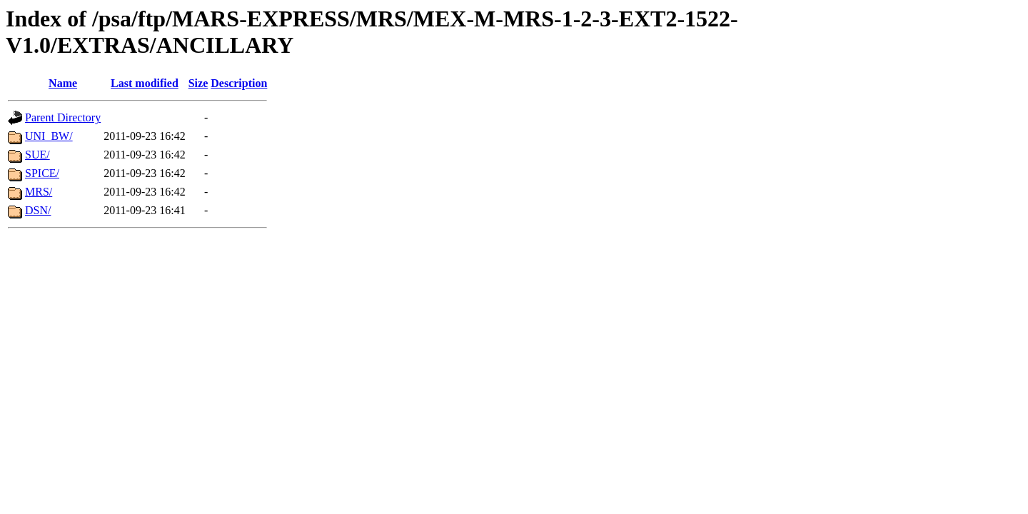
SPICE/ (42, 173)
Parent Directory (63, 117)
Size (198, 83)
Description (239, 83)
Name (63, 83)
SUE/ (37, 154)
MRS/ (38, 192)
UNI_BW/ (49, 136)
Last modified (144, 83)
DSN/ (38, 210)
